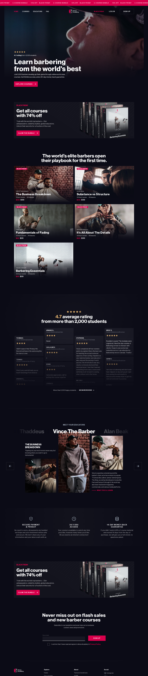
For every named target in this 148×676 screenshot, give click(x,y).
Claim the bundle (28, 132)
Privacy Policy (95, 643)
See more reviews (87, 390)
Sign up (126, 11)
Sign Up (96, 637)
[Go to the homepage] (19, 669)
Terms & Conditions (81, 671)
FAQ (47, 11)
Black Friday (99, 11)
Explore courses (26, 84)
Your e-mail (45, 633)
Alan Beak (116, 431)
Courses (25, 11)
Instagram (109, 672)
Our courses (48, 674)
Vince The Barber (74, 431)
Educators (37, 11)
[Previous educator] (10, 465)
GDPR (76, 674)
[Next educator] (138, 465)
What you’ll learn (105, 489)
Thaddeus (32, 431)
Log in (112, 11)
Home (16, 11)
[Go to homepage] (74, 12)
